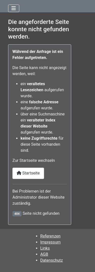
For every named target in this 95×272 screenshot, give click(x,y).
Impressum (50, 242)
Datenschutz (51, 260)
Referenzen (50, 236)
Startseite (28, 173)
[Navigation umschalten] (13, 8)
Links (45, 248)
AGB (44, 254)
